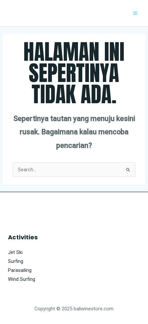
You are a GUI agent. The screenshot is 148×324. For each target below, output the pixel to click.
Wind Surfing (21, 279)
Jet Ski (15, 252)
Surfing (15, 261)
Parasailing (20, 270)
